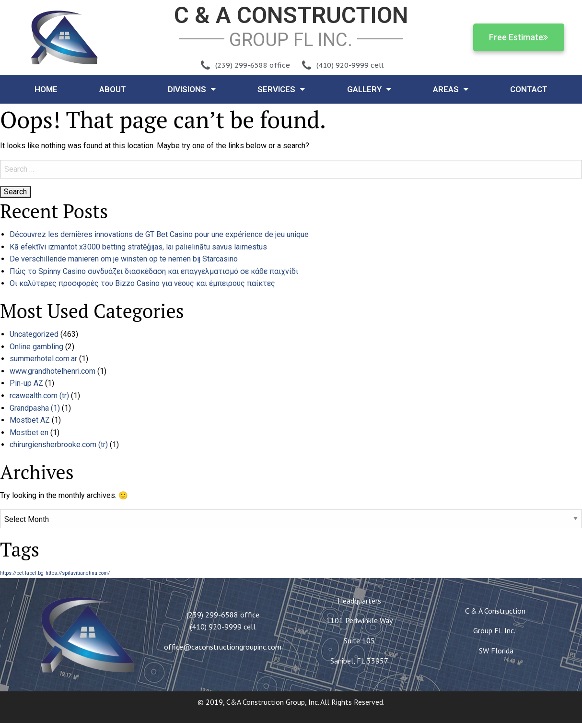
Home (46, 89)
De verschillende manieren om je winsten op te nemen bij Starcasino (124, 258)
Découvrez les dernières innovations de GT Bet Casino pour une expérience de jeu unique (159, 234)
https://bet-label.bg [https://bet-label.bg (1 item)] (22, 573)
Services (281, 89)
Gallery (369, 89)
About (112, 89)
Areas (450, 89)
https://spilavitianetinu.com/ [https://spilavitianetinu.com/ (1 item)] (78, 573)
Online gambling (36, 346)
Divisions (192, 89)
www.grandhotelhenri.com (52, 371)
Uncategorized (34, 334)
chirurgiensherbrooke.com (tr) (59, 444)
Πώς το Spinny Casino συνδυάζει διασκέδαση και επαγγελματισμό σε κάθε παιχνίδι (154, 271)
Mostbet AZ (30, 420)
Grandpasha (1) (35, 408)
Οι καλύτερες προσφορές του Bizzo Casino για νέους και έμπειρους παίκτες (142, 283)
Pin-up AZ (26, 383)
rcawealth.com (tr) (39, 395)
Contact (528, 89)
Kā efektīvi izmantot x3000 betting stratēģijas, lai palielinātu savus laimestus (138, 246)
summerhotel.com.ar (43, 358)
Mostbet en (29, 432)
